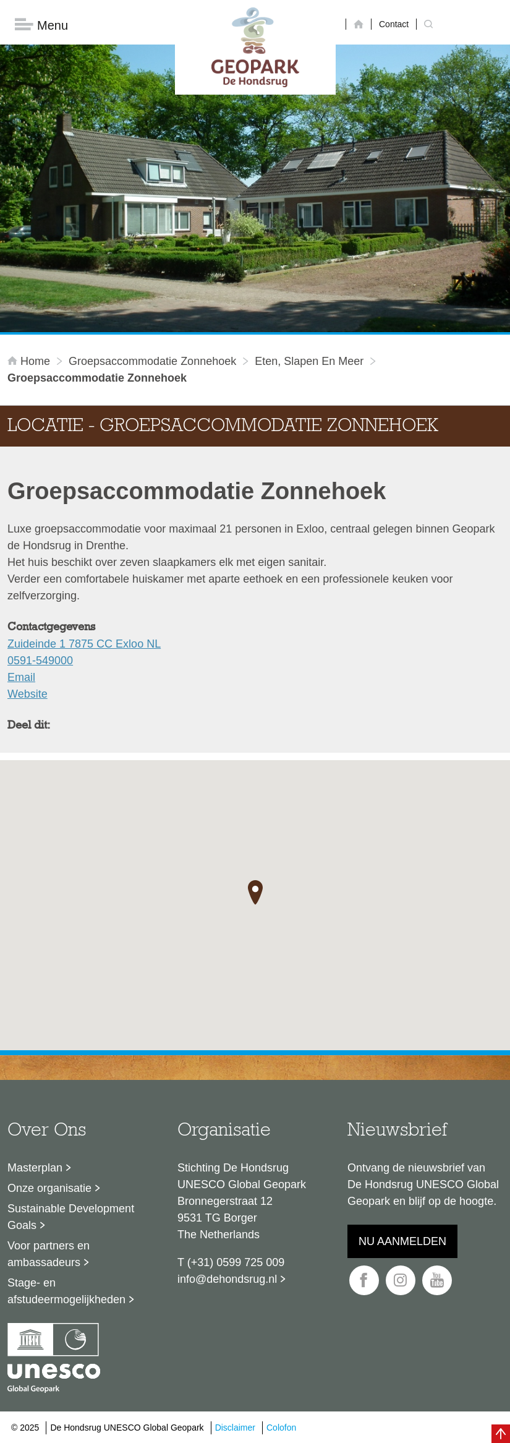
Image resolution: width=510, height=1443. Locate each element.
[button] (255, 892)
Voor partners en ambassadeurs (48, 1254)
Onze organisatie (49, 1188)
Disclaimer (235, 1427)
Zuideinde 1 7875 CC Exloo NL (84, 644)
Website (27, 694)
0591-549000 (40, 660)
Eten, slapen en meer (309, 361)
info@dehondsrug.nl (227, 1279)
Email (21, 677)
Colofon (281, 1427)
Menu (41, 25)
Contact (394, 24)
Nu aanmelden (402, 1241)
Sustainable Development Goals (70, 1216)
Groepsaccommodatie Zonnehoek (152, 361)
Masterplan (34, 1168)
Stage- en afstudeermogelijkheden (66, 1291)
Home (30, 361)
